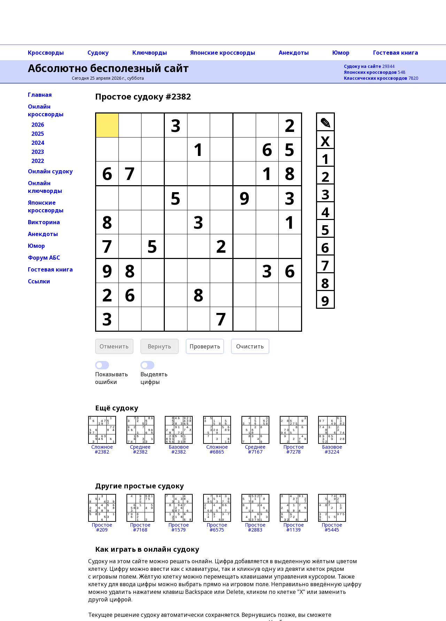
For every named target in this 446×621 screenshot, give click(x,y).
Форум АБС (44, 257)
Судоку (98, 52)
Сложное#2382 (102, 435)
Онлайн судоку (50, 171)
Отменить (114, 346)
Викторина (44, 222)
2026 (37, 124)
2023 (37, 152)
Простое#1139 (294, 513)
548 (374, 72)
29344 (369, 66)
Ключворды (149, 52)
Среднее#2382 (140, 435)
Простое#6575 (217, 513)
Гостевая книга (395, 52)
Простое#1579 (179, 513)
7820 (381, 78)
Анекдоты (294, 52)
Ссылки (39, 281)
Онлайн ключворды (45, 187)
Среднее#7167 (255, 435)
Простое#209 (102, 513)
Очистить (250, 346)
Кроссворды (46, 52)
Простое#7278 (294, 435)
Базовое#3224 (332, 435)
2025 (37, 133)
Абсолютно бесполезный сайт (108, 68)
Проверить (205, 346)
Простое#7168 (140, 513)
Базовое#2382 (179, 435)
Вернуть (159, 346)
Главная (40, 95)
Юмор (340, 52)
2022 (37, 161)
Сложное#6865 (217, 435)
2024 (37, 143)
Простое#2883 (255, 513)
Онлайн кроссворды (45, 110)
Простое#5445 (332, 513)
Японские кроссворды (222, 52)
